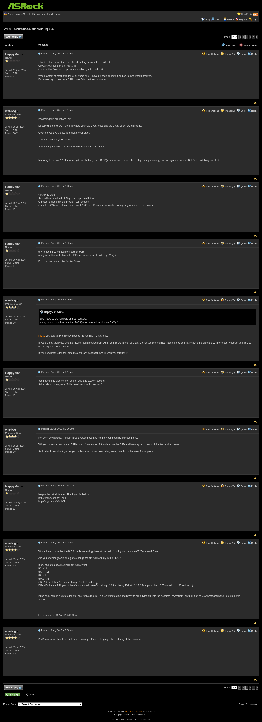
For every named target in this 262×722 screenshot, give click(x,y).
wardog (11, 111)
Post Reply (13, 37)
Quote (244, 54)
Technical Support (32, 14)
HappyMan (14, 54)
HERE (41, 335)
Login (255, 19)
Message (43, 44)
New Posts (246, 14)
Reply (254, 54)
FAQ (207, 19)
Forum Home (14, 14)
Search (218, 19)
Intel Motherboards (53, 14)
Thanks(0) (228, 54)
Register (243, 19)
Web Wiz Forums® (133, 712)
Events (228, 19)
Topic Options (248, 45)
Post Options (210, 54)
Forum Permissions (249, 704)
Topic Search (229, 45)
